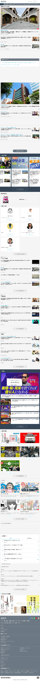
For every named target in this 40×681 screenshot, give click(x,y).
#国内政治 (9, 62)
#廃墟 (15, 62)
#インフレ (34, 62)
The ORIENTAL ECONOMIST (5, 636)
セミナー (19, 620)
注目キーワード (5, 59)
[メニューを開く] (38, 1)
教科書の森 (2, 652)
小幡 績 (10, 245)
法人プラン (2, 662)
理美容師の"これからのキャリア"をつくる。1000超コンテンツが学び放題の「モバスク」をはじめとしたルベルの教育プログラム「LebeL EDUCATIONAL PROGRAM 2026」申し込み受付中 (19, 581)
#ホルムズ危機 (4, 62)
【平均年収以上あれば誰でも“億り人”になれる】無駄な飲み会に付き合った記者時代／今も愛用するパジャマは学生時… (19, 396)
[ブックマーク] (38, 34)
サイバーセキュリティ (4, 629)
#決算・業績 (19, 62)
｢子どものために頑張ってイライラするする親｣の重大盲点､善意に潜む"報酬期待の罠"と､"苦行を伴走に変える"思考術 (15, 360)
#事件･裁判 (30, 62)
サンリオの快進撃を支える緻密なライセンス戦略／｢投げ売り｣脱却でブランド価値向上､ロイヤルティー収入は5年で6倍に (16, 181)
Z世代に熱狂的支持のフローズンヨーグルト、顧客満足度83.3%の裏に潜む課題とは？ (15, 585)
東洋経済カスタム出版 (23, 651)
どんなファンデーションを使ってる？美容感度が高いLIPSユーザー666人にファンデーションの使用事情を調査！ (19, 571)
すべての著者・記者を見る (20, 254)
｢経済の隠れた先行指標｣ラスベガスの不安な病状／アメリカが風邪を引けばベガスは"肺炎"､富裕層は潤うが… (16, 114)
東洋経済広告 (3, 651)
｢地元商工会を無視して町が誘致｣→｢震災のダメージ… (13, 549)
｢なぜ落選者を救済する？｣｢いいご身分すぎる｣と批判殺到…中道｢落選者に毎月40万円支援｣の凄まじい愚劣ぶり (16, 307)
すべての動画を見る (20, 426)
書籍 (28, 620)
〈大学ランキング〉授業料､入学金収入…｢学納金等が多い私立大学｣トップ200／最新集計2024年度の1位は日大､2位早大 (20, 107)
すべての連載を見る (20, 475)
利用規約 (2, 665)
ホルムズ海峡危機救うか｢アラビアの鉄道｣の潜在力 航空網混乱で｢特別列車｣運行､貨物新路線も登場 (16, 46)
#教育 (13, 62)
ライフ (19, 622)
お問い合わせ (31, 672)
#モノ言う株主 (24, 62)
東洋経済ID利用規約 (18, 672)
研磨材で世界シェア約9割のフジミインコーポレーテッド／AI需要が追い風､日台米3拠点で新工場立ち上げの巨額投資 (16, 172)
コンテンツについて (4, 659)
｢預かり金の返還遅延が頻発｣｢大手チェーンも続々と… (13, 554)
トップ (2, 4)
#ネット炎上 (17, 64)
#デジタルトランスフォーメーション (8, 64)
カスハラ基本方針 (25, 672)
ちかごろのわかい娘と (4, 493)
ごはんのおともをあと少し (24, 511)
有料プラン (2, 661)
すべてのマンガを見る (20, 518)
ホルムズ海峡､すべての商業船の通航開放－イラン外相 (10, 274)
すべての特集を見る (20, 189)
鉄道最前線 (2, 631)
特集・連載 (6, 4)
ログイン (35, 1)
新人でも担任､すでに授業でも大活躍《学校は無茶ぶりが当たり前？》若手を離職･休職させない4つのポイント (16, 137)
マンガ (17, 4)
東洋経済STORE (3, 639)
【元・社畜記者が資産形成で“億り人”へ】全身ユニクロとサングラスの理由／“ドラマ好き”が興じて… (25, 407)
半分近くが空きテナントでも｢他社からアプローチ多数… (13, 545)
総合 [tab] (10, 538)
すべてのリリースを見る (20, 589)
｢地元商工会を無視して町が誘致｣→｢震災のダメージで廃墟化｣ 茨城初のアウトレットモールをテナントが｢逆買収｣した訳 (19, 32)
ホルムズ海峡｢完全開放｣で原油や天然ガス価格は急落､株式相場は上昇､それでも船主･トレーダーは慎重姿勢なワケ (16, 261)
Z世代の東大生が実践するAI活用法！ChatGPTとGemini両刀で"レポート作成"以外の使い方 (16, 344)
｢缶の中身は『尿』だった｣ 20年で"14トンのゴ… (12, 540)
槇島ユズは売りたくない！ (24, 493)
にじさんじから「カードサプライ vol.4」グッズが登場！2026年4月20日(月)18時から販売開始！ (17, 576)
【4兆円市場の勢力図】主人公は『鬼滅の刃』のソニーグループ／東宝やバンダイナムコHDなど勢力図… (24, 400)
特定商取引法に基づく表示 (9, 672)
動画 (14, 4)
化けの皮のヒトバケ (4, 511)
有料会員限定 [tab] (29, 538)
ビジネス (21, 4)
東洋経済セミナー (23, 649)
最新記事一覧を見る (20, 150)
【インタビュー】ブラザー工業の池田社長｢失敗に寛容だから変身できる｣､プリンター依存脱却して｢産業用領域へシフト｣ (34, 172)
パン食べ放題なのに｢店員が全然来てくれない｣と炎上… (13, 558)
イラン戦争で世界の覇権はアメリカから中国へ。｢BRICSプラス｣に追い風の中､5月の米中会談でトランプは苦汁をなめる (16, 284)
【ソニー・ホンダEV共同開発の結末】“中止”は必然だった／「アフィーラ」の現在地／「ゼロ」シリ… (24, 420)
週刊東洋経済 (4, 193)
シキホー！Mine (3, 642)
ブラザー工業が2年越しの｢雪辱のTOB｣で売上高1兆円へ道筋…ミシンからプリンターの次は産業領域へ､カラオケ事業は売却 (34, 181)
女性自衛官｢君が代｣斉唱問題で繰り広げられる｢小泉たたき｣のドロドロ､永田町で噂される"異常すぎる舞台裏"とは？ (16, 313)
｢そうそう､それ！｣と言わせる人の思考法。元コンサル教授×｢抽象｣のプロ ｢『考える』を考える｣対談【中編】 (16, 351)
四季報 (24, 620)
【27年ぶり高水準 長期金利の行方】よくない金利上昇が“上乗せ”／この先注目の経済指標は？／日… (24, 413)
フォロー (10, 219)
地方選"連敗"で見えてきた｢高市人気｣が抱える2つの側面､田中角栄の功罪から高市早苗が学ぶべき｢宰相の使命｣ (16, 321)
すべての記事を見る (20, 290)
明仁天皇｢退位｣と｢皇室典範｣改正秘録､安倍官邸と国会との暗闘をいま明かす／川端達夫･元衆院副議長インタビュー (16, 38)
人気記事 (10, 4)
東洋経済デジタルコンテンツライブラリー (7, 641)
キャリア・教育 (34, 4)
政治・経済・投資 (27, 4)
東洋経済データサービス (4, 649)
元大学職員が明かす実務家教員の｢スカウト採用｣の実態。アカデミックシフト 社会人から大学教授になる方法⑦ (16, 129)
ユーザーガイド (3, 664)
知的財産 (2, 672)
